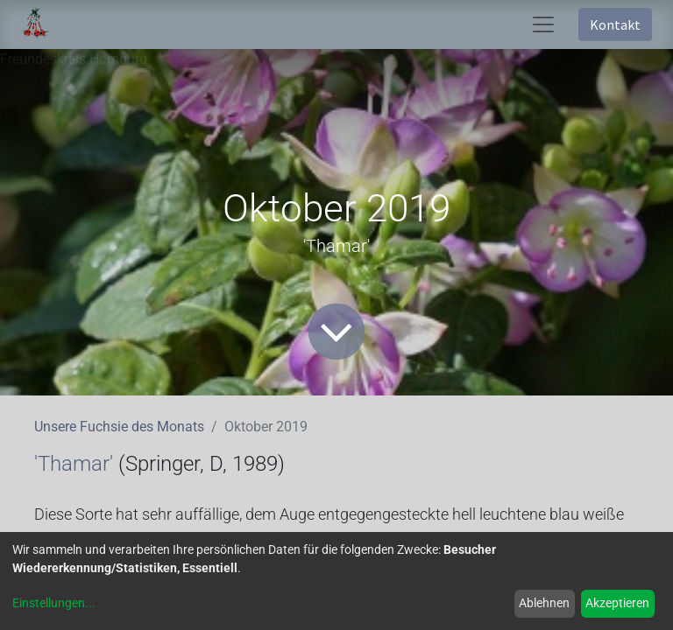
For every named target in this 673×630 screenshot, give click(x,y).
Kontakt (615, 24)
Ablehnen (544, 603)
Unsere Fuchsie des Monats (119, 426)
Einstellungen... (54, 603)
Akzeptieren (617, 603)
